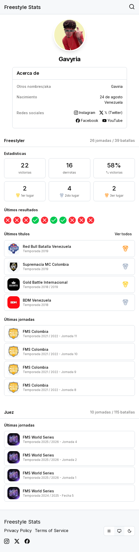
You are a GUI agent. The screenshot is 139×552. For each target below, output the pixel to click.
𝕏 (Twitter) (111, 112)
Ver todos (123, 234)
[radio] (109, 531)
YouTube (112, 120)
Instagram (84, 112)
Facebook (87, 120)
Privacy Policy (18, 530)
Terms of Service (51, 530)
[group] (119, 531)
